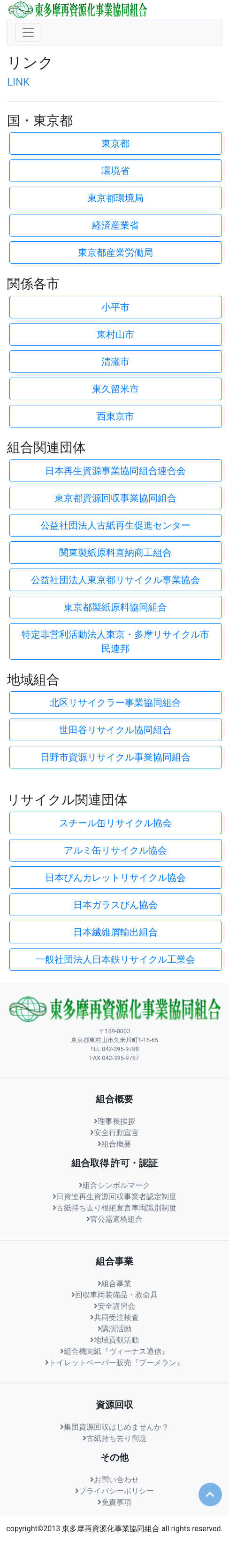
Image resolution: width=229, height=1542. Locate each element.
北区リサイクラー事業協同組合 (115, 702)
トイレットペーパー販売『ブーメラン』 (114, 1362)
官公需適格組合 (114, 1219)
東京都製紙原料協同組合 (115, 607)
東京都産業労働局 (115, 252)
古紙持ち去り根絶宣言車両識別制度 (114, 1207)
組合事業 (114, 1283)
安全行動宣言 (114, 1132)
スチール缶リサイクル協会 (115, 823)
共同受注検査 (114, 1317)
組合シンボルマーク (114, 1185)
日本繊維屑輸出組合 (115, 932)
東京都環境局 (115, 198)
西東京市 (115, 416)
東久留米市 (115, 389)
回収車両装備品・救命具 (114, 1294)
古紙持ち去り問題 (114, 1438)
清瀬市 (115, 361)
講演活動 (114, 1328)
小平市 (115, 307)
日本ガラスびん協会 (115, 904)
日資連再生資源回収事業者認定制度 (114, 1196)
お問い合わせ (114, 1479)
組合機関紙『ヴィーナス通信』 (114, 1351)
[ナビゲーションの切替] (28, 32)
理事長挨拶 (114, 1121)
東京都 (115, 143)
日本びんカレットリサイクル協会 (115, 877)
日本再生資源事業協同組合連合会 (115, 470)
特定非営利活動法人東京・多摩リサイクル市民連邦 (115, 641)
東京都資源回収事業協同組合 (115, 498)
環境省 (115, 170)
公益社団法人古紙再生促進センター (115, 525)
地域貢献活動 (114, 1340)
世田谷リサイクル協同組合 (115, 729)
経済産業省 (115, 225)
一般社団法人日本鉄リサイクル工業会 (115, 959)
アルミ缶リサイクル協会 (115, 850)
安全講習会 (114, 1306)
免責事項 (114, 1502)
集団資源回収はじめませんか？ (114, 1427)
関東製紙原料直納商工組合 (115, 552)
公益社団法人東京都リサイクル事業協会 (115, 579)
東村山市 (115, 334)
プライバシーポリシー (114, 1491)
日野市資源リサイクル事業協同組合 (115, 757)
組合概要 (114, 1143)
